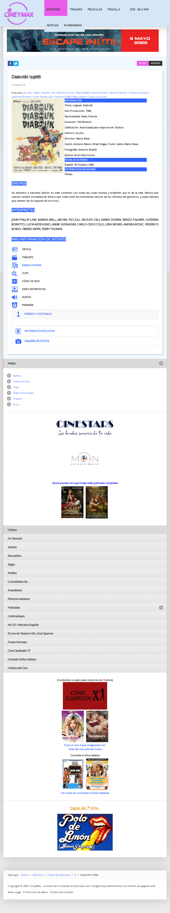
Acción (28, 92)
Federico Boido (138, 92)
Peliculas (95, 9)
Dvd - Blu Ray (139, 9)
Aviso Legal (14, 892)
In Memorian (73, 25)
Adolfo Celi (48, 92)
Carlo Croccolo (97, 96)
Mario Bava (79, 96)
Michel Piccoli (65, 92)
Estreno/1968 (62, 96)
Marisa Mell (83, 92)
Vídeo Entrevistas (23, 393)
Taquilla (113, 9)
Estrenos (53, 9)
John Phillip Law (43, 96)
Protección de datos (35, 892)
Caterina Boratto (22, 96)
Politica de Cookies (61, 892)
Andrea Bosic (100, 92)
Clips (16, 387)
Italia (37, 92)
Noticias (52, 25)
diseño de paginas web (141, 886)
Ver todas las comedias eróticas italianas (85, 793)
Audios (17, 375)
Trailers (76, 9)
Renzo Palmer (118, 92)
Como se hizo (21, 381)
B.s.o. (16, 404)
